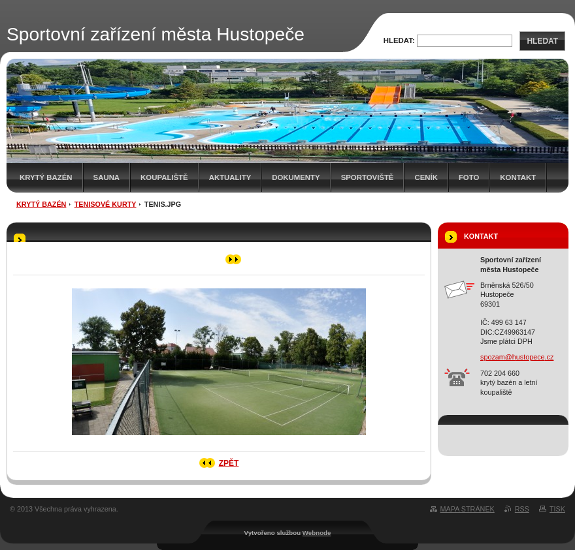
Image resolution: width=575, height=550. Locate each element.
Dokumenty (296, 177)
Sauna (106, 177)
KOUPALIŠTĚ (164, 177)
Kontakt (518, 177)
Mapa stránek (467, 509)
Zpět (229, 463)
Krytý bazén (46, 177)
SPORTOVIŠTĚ (367, 177)
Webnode (317, 532)
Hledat (542, 41)
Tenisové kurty (105, 204)
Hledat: (399, 40)
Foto (469, 177)
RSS (522, 509)
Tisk (557, 509)
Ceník (425, 177)
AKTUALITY (230, 177)
